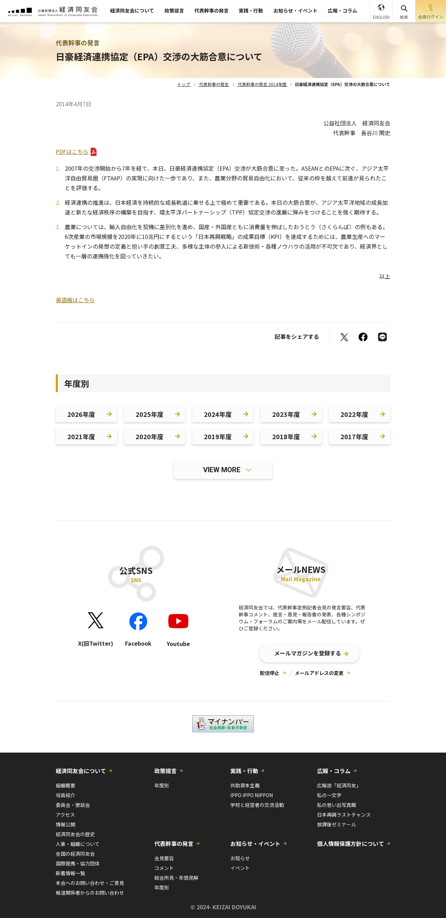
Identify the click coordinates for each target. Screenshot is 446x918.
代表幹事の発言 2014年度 (262, 84)
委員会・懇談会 (73, 804)
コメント (164, 867)
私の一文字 (329, 795)
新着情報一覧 (70, 873)
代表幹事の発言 (211, 10)
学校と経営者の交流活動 (257, 804)
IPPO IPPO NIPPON (251, 795)
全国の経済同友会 (75, 853)
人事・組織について (78, 843)
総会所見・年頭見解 (176, 877)
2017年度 (354, 436)
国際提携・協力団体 (78, 863)
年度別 (161, 785)
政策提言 (174, 10)
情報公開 (65, 824)
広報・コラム (342, 10)
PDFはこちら (72, 151)
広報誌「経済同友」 (339, 785)
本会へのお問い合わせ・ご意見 (90, 882)
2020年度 (149, 436)
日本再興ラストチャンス (344, 814)
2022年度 (354, 414)
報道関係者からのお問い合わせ (90, 892)
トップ (183, 84)
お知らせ (240, 858)
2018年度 (286, 436)
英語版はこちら (75, 300)
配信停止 (269, 672)
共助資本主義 (245, 785)
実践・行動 (251, 10)
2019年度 (218, 436)
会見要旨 (164, 858)
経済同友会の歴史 (75, 834)
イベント (240, 867)
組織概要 (65, 785)
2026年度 (81, 414)
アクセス (65, 814)
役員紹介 (65, 795)
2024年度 (218, 414)
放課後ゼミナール (336, 824)
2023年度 (286, 414)
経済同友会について (132, 10)
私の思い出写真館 (336, 804)
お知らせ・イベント (295, 10)
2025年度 (149, 414)
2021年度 (81, 436)
